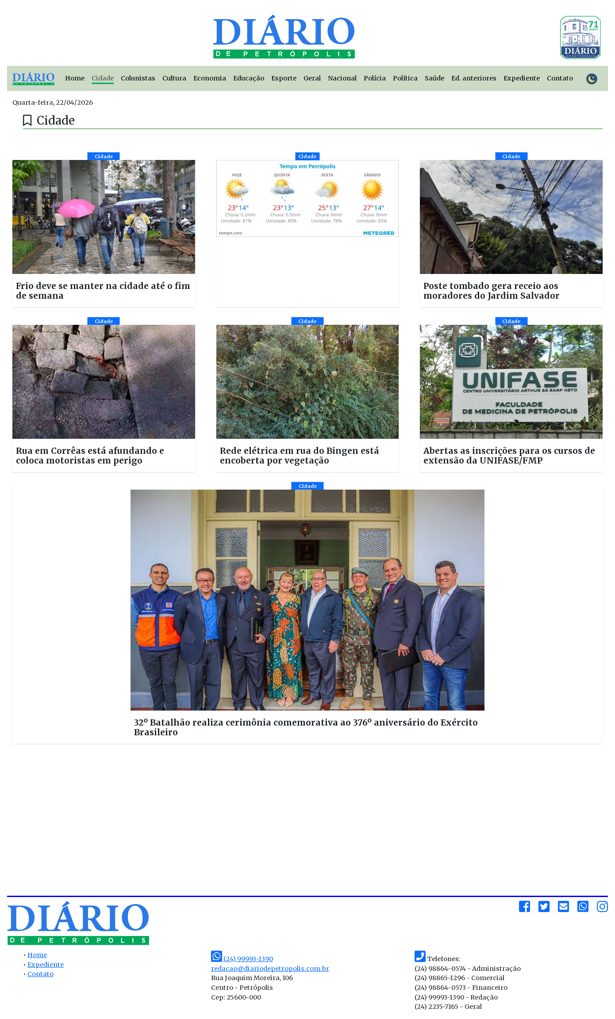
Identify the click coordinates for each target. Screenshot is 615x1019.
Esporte (283, 78)
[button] (103, 231)
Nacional (342, 78)
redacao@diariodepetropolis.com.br (270, 969)
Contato (560, 78)
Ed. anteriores (473, 78)
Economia (209, 78)
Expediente (522, 78)
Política (405, 78)
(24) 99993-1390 (242, 959)
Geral (312, 78)
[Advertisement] (107, 823)
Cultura (174, 78)
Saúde (434, 78)
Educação (248, 78)
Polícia (375, 78)
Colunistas (138, 78)
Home (75, 78)
